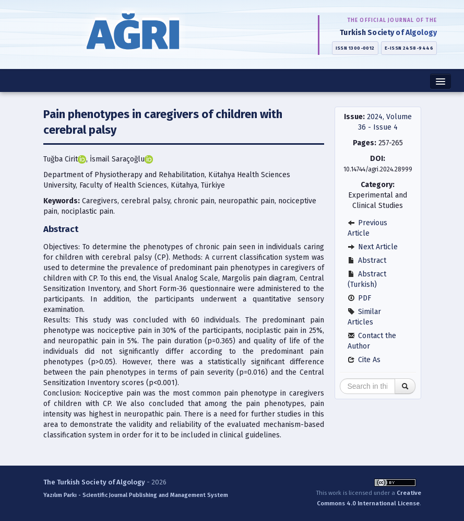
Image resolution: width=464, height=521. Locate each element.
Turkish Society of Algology (388, 32)
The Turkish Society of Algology (94, 482)
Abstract (367, 260)
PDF (359, 298)
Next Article (373, 246)
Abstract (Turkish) (367, 279)
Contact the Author (372, 341)
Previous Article (367, 228)
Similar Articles (364, 317)
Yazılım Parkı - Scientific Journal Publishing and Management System (135, 495)
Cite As (364, 359)
